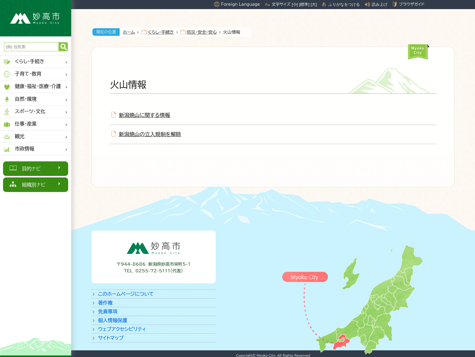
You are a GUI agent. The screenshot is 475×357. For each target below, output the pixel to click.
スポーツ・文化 (24, 112)
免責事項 (108, 311)
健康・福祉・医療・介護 (32, 87)
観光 (14, 136)
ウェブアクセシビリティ (122, 329)
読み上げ (379, 4)
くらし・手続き (24, 62)
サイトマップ (111, 337)
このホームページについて (126, 293)
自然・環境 (20, 99)
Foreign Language (240, 4)
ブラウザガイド (411, 4)
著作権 (105, 302)
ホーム (129, 32)
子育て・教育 (22, 74)
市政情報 (18, 149)
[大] (314, 4)
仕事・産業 (20, 124)
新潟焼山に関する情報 (144, 115)
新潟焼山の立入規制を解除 (150, 134)
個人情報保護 (112, 320)
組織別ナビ (34, 184)
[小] (295, 4)
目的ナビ (31, 168)
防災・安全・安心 (202, 32)
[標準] (304, 4)
